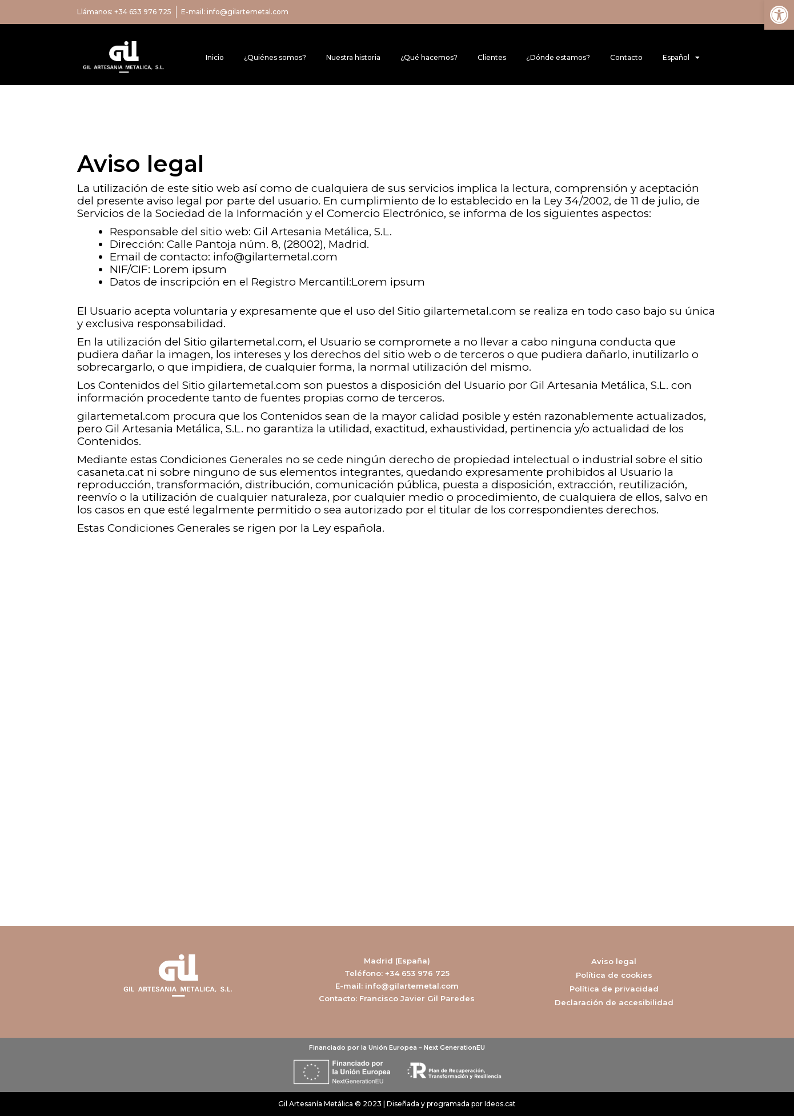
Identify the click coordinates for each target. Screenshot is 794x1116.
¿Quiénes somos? (275, 57)
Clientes (492, 57)
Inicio (215, 57)
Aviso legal (613, 961)
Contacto (626, 57)
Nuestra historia (353, 57)
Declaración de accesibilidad (614, 1002)
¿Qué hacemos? (429, 57)
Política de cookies (614, 974)
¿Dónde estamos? (558, 57)
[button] (779, 15)
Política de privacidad (614, 988)
